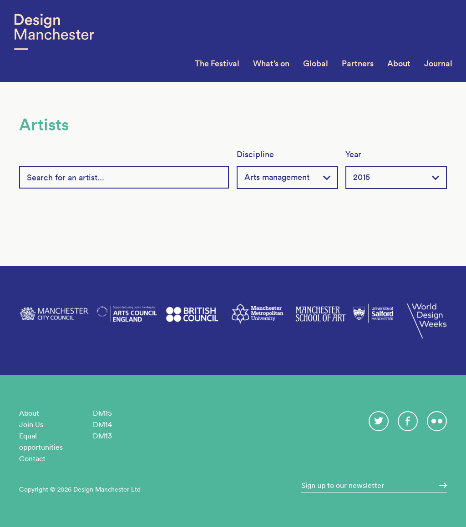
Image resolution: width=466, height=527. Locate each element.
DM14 (102, 424)
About (398, 63)
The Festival (217, 63)
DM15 (102, 413)
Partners (358, 63)
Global (315, 63)
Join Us (31, 424)
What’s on (271, 63)
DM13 (102, 435)
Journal (438, 63)
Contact (32, 458)
